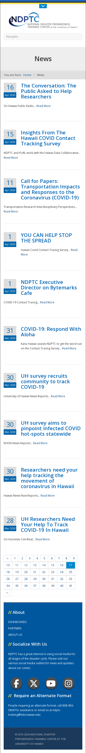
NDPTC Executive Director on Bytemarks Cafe (49, 287)
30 (43, 579)
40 (61, 586)
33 (70, 579)
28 (26, 579)
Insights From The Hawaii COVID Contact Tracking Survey (48, 138)
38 (43, 586)
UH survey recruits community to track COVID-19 (45, 381)
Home (27, 75)
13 (34, 565)
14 (43, 565)
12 (26, 565)
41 (70, 586)
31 (52, 579)
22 (43, 572)
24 (61, 572)
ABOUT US (15, 635)
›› (7, 593)
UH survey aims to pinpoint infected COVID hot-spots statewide (51, 428)
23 (52, 572)
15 (52, 565)
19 (17, 572)
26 (8, 579)
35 (17, 586)
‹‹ (7, 558)
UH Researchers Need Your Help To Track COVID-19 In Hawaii (48, 524)
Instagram (68, 683)
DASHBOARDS (17, 622)
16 (61, 565)
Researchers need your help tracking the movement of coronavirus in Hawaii (49, 477)
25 (70, 572)
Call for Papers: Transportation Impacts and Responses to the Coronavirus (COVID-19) (50, 189)
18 (8, 572)
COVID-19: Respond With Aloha (51, 331)
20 (26, 572)
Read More (43, 106)
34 (8, 586)
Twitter (34, 683)
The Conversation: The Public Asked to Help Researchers (48, 91)
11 (17, 565)
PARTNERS (14, 628)
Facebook (16, 683)
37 (34, 586)
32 (61, 579)
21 (34, 572)
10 (8, 565)
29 (34, 579)
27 (17, 579)
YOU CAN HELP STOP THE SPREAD (46, 237)
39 (52, 586)
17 (70, 565)
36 (26, 586)
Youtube (51, 683)
